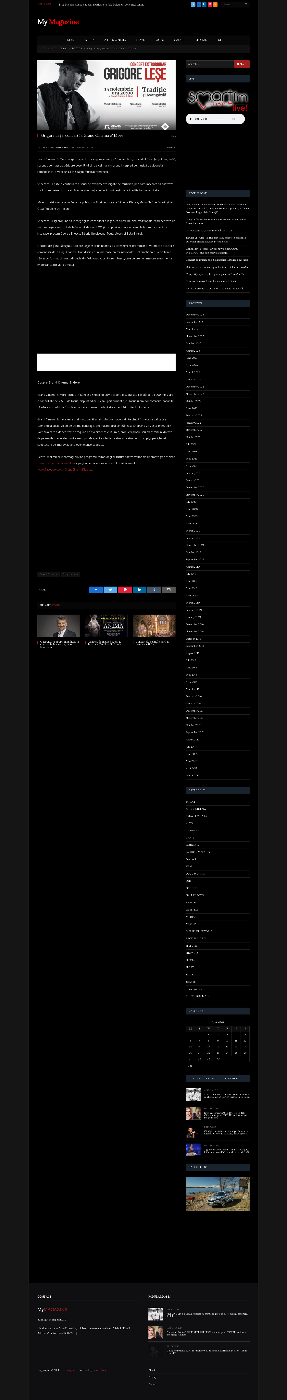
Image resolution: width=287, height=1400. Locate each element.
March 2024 (193, 329)
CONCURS (192, 845)
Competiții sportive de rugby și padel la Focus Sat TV (215, 274)
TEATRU (190, 974)
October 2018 (193, 638)
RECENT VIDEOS (196, 938)
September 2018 (195, 646)
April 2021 (191, 466)
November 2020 (195, 494)
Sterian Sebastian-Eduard (55, 147)
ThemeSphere (68, 1370)
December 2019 (195, 545)
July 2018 (191, 660)
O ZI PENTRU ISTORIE (199, 931)
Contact (152, 1384)
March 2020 (193, 530)
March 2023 (193, 372)
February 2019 (194, 610)
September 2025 (195, 322)
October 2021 (193, 437)
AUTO (160, 40)
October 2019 (193, 552)
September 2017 (195, 732)
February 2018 (194, 696)
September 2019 (195, 559)
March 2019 (193, 602)
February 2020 (194, 538)
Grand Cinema (48, 574)
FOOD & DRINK (195, 873)
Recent (211, 1078)
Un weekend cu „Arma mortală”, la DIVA (209, 230)
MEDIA (89, 40)
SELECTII (191, 945)
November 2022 (195, 394)
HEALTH (191, 902)
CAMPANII (192, 830)
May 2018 (191, 674)
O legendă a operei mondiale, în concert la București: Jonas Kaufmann (59, 644)
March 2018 (192, 689)
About (151, 1370)
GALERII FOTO (195, 895)
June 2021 (191, 451)
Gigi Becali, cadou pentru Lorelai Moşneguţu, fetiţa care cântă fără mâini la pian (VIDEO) (226, 1151)
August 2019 (193, 566)
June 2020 (192, 509)
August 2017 (192, 739)
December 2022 (195, 386)
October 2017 (193, 725)
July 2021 (191, 444)
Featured (191, 859)
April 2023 (192, 365)
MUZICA (171, 147)
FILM (189, 866)
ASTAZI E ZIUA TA (196, 816)
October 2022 (193, 401)
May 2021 (191, 458)
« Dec (189, 1065)
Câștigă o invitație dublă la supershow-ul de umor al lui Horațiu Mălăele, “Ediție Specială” (226, 1132)
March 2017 (192, 775)
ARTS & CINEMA (115, 40)
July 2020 (191, 502)
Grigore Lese (70, 574)
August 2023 (193, 350)
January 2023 (193, 379)
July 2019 (191, 574)
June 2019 (191, 581)
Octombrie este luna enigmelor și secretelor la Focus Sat (217, 267)
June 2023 (192, 358)
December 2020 (195, 487)
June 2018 (191, 667)
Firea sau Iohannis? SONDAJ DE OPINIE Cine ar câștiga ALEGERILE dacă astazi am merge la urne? (225, 1115)
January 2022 (193, 422)
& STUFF (190, 801)
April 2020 (192, 523)
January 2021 (193, 480)
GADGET (180, 40)
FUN (219, 40)
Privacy (152, 1377)
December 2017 (194, 710)
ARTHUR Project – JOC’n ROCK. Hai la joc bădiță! (214, 288)
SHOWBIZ (192, 953)
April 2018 (191, 682)
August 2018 (192, 653)
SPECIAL (201, 40)
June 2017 (191, 754)
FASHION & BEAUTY (198, 852)
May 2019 (191, 588)
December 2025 (195, 314)
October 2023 (193, 343)
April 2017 (191, 768)
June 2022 (191, 408)
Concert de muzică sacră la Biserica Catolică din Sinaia (104, 643)
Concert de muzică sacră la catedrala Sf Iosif (152, 643)
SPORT (190, 967)
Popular (195, 1078)
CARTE (190, 837)
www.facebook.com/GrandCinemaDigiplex (65, 469)
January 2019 (193, 617)
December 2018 (195, 624)
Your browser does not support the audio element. (215, 119)
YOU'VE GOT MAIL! (197, 996)
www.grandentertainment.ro (56, 463)
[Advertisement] (178, 21)
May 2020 (191, 516)
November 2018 (195, 631)
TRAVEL (141, 40)
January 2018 (193, 703)
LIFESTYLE (68, 40)
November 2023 (195, 336)
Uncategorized (194, 989)
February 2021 (194, 473)
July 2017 (191, 746)
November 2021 (195, 430)
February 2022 (194, 415)
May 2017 (191, 761)
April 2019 (192, 595)
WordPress (100, 1370)
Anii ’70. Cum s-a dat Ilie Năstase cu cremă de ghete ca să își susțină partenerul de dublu (227, 1096)
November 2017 (194, 718)
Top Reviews (231, 1078)
